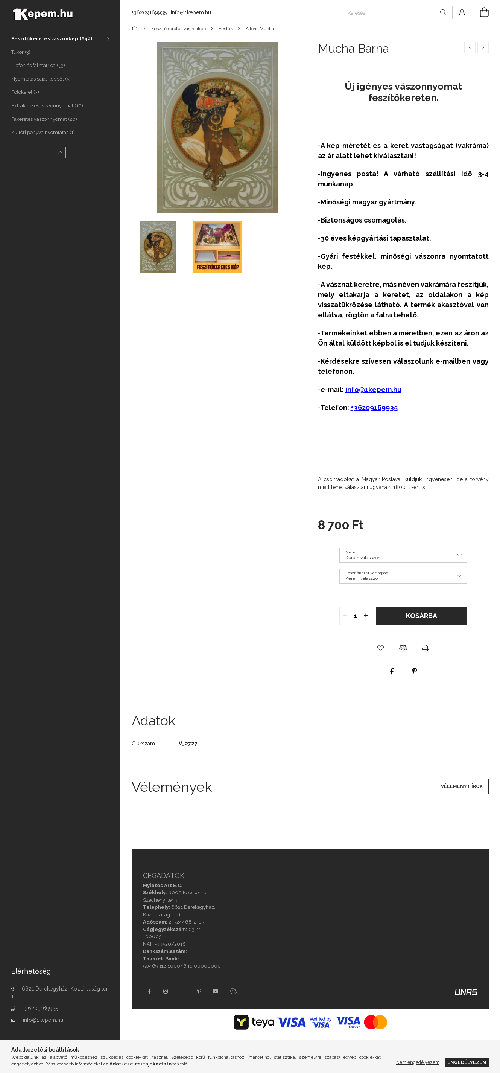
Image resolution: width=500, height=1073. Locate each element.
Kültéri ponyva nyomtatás (43, 132)
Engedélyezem (466, 1062)
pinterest (199, 991)
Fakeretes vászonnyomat (44, 119)
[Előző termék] (470, 47)
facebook (149, 991)
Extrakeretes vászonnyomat (47, 105)
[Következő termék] (483, 47)
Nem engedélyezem (417, 1062)
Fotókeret (25, 92)
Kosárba (421, 616)
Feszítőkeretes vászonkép (51, 38)
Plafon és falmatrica (38, 65)
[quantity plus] (366, 616)
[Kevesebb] (60, 152)
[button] (380, 648)
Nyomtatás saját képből (41, 79)
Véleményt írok (462, 786)
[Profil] (462, 12)
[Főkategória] (136, 28)
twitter (182, 991)
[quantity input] (355, 616)
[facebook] (392, 671)
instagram (166, 991)
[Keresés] (396, 12)
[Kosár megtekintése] (480, 12)
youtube (215, 991)
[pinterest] (414, 671)
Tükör (20, 52)
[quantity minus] (345, 616)
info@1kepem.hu (43, 1020)
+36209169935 (40, 1008)
